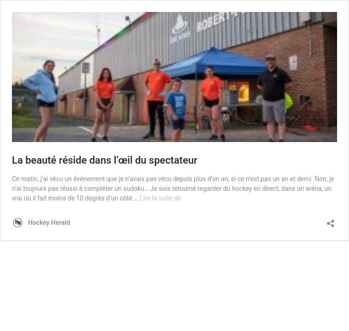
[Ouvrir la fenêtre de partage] (330, 220)
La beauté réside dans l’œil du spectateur (104, 160)
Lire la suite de (160, 198)
